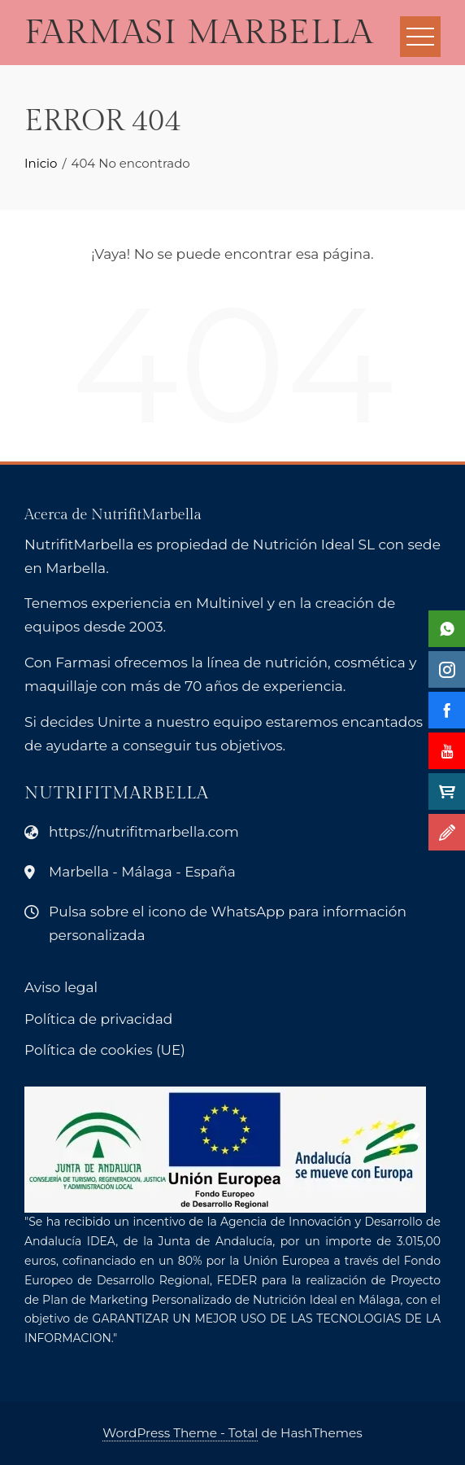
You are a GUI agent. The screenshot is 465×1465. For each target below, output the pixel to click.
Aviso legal (61, 987)
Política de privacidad (98, 1019)
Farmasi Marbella (198, 33)
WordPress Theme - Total (180, 1433)
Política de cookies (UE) (104, 1050)
